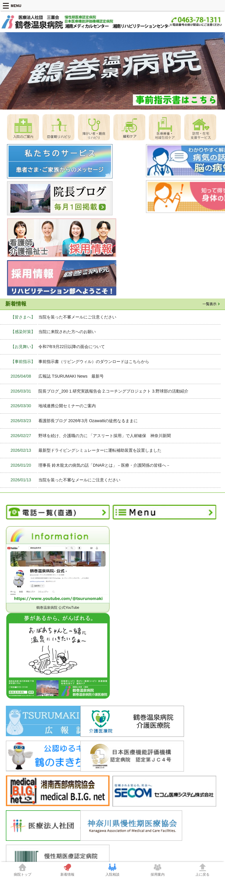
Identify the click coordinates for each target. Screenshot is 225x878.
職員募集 (172, 770)
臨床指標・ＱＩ (78, 780)
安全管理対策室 (130, 775)
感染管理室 (127, 780)
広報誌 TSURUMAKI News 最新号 (71, 335)
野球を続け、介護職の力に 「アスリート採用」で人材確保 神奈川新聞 (104, 394)
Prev (7, 71)
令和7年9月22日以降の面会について (71, 305)
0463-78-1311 (143, 837)
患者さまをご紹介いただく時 (88, 775)
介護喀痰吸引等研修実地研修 (88, 785)
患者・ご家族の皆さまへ (131, 770)
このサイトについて (181, 780)
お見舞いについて (132, 790)
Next (217, 71)
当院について (17, 770)
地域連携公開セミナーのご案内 (67, 364)
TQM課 (124, 795)
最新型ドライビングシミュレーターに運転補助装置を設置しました (99, 409)
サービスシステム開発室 (137, 785)
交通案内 (172, 775)
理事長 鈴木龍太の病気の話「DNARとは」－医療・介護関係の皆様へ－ (104, 424)
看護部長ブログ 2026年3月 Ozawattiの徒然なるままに (88, 379)
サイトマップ (175, 785)
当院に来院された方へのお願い (67, 290)
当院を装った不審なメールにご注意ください (79, 439)
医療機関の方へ (72, 770)
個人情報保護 (23, 805)
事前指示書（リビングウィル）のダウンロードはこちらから (93, 320)
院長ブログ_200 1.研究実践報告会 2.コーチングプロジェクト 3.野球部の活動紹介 (113, 349)
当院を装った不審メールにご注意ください (77, 275)
